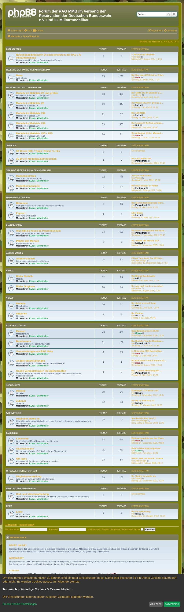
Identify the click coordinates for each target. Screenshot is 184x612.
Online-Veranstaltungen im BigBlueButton (41, 370)
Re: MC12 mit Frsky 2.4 (142, 401)
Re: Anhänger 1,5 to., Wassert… (147, 133)
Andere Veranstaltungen (30, 360)
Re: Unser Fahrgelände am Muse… (148, 230)
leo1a (138, 105)
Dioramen (22, 203)
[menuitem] (28, 30)
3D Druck (11, 145)
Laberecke (12, 433)
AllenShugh (140, 260)
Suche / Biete (13, 385)
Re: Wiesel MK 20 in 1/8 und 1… (147, 103)
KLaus (32, 62)
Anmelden (11, 525)
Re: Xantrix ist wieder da (143, 476)
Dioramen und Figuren (18, 198)
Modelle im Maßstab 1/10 (31, 113)
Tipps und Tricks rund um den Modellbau (28, 170)
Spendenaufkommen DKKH (145, 331)
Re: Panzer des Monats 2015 (145, 240)
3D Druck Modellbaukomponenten (36, 158)
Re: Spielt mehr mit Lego (143, 303)
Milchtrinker (42, 62)
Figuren (20, 213)
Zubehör (21, 401)
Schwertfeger (141, 420)
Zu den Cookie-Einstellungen (20, 604)
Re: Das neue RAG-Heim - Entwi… (148, 75)
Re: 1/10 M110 (138, 113)
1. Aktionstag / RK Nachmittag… (147, 351)
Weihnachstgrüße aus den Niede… (148, 438)
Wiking (138, 178)
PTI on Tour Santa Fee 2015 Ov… (147, 258)
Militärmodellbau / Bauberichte (24, 87)
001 (137, 278)
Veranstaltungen (16, 326)
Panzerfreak (141, 161)
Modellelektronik (26, 175)
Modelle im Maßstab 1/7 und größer (37, 93)
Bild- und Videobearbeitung (21, 489)
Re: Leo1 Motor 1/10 (141, 158)
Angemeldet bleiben (132, 529)
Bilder (9, 271)
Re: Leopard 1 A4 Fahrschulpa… (147, 123)
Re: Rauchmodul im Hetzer (144, 186)
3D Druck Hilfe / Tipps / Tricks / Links (38, 151)
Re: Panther (137, 313)
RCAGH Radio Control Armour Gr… (149, 360)
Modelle (20, 303)
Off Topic (21, 458)
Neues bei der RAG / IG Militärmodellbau (28, 70)
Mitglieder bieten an (28, 418)
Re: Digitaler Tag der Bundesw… (147, 341)
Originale (21, 313)
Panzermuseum (14, 225)
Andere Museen (14, 253)
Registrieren (27, 525)
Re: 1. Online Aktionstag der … (146, 370)
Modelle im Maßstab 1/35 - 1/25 (34, 133)
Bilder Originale (25, 286)
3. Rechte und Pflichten (143, 54)
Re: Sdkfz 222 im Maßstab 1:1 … (147, 93)
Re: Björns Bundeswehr (143, 276)
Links (9, 506)
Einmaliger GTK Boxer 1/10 (144, 390)
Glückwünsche (25, 448)
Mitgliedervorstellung (28, 476)
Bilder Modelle (24, 276)
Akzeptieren (172, 604)
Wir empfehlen (14, 413)
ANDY (138, 288)
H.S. (137, 125)
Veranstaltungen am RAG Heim (34, 351)
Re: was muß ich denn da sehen (147, 286)
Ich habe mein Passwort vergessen (104, 529)
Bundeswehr (23, 341)
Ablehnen (155, 604)
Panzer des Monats (27, 240)
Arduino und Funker (141, 175)
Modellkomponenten (28, 186)
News (19, 75)
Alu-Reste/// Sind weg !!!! (143, 418)
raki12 (138, 315)
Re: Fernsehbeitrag (140, 511)
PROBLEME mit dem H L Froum (147, 458)
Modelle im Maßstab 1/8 (30, 103)
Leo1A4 (139, 243)
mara (137, 77)
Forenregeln (13, 49)
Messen (20, 331)
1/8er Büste (137, 213)
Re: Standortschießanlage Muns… (148, 203)
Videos (9, 298)
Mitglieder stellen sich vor (21, 471)
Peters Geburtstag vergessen (145, 448)
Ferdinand (140, 188)
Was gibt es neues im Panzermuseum (38, 230)
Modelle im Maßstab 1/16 (31, 123)
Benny (138, 95)
